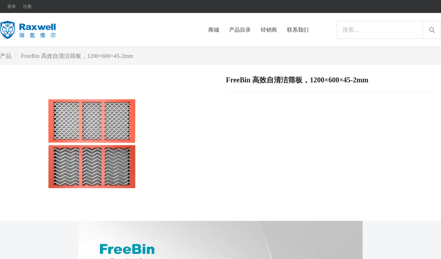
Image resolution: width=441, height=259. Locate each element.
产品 (6, 56)
